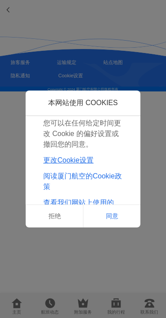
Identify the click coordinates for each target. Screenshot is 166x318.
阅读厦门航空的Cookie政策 (82, 181)
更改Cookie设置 (68, 160)
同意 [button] (112, 216)
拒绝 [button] (55, 216)
